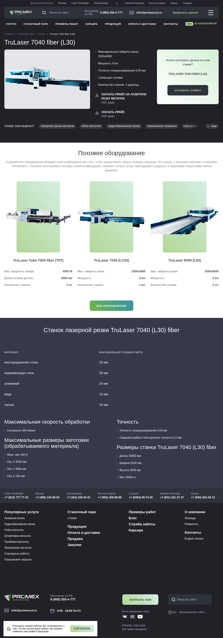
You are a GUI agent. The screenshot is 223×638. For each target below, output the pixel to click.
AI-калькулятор (201, 24)
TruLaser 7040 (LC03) (111, 260)
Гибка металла (14, 529)
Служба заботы (142, 524)
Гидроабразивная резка (19, 524)
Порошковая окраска (17, 559)
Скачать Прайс (113, 112)
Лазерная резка (14, 518)
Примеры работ (66, 24)
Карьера (92, 24)
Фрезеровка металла (18, 547)
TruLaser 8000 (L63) (184, 260)
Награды (190, 518)
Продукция (113, 24)
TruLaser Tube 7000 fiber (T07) (38, 260)
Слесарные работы (16, 553)
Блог (133, 518)
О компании (195, 512)
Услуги (11, 24)
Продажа (75, 539)
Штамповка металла (17, 535)
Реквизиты (191, 524)
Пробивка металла (16, 541)
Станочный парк (36, 24)
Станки (72, 518)
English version (194, 538)
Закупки (74, 545)
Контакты (171, 24)
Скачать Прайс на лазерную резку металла (124, 96)
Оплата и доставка (142, 24)
